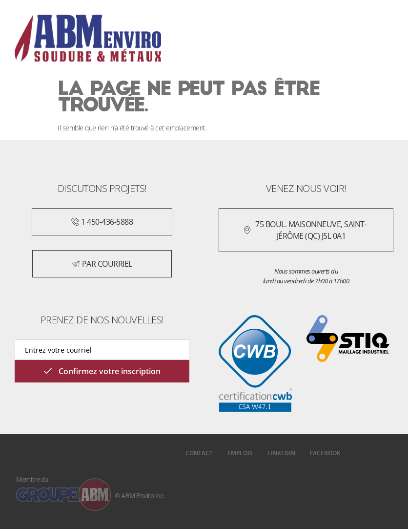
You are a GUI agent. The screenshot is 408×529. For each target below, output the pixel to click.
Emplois (240, 453)
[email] (102, 349)
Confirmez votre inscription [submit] (102, 371)
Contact (199, 453)
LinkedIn (281, 453)
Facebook (325, 453)
